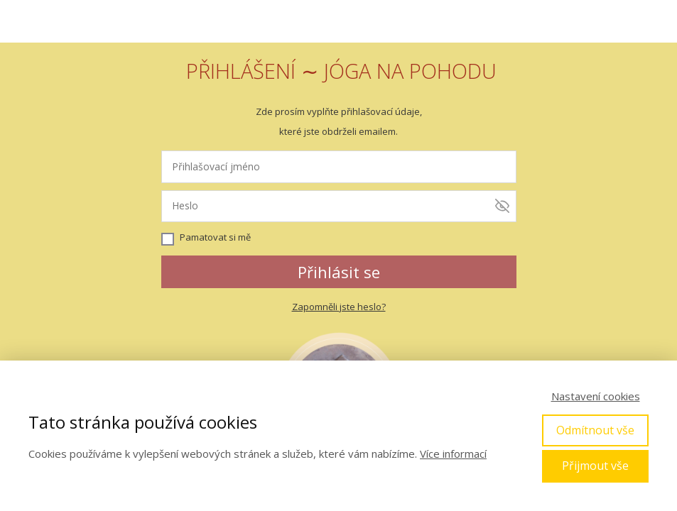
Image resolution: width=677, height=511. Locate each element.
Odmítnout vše (595, 430)
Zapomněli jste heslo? (339, 306)
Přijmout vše (595, 465)
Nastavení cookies (595, 396)
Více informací (453, 453)
